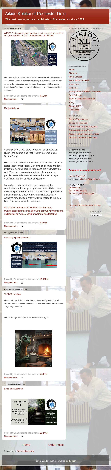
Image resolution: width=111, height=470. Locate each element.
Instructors (74, 84)
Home (26, 444)
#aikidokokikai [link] (11, 214)
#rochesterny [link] (45, 207)
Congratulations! (11, 108)
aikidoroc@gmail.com (90, 179)
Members (73, 88)
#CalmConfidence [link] (17, 207)
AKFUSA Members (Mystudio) (83, 137)
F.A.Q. (72, 102)
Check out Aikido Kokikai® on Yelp (84, 205)
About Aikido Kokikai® (79, 80)
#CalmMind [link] (32, 207)
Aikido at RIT (75, 106)
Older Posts (56, 444)
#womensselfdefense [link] (15, 211)
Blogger (72, 461)
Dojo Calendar (75, 95)
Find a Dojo (74, 110)
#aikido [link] (30, 211)
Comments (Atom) (25, 451)
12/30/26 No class (12, 294)
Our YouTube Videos (78, 119)
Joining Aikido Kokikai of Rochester (85, 91)
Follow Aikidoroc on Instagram (83, 126)
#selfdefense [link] (50, 214)
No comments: (11, 99)
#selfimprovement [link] (34, 214)
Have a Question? (77, 176)
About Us (73, 73)
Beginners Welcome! (13, 389)
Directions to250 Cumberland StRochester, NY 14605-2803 (81, 191)
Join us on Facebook (78, 123)
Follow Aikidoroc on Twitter (81, 130)
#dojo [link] (22, 214)
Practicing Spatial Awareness (17, 237)
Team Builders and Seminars (82, 99)
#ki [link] (5, 207)
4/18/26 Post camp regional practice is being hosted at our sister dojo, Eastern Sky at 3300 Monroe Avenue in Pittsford (33, 34)
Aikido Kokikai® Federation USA (84, 134)
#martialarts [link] (57, 211)
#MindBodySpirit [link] (42, 211)
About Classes (75, 77)
